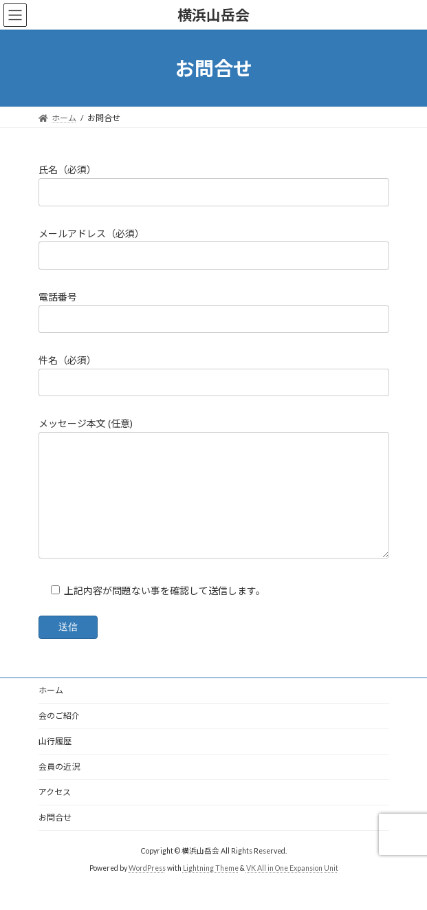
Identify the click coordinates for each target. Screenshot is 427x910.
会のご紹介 (59, 736)
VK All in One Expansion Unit (292, 889)
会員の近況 (59, 787)
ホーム (51, 711)
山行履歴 (55, 762)
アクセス (55, 813)
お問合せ (55, 838)
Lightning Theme (211, 889)
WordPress (147, 889)
